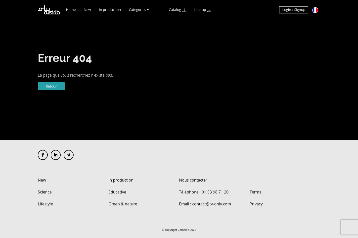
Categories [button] (137, 11)
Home (71, 11)
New (87, 11)
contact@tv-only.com (211, 204)
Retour (51, 86)
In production (110, 11)
